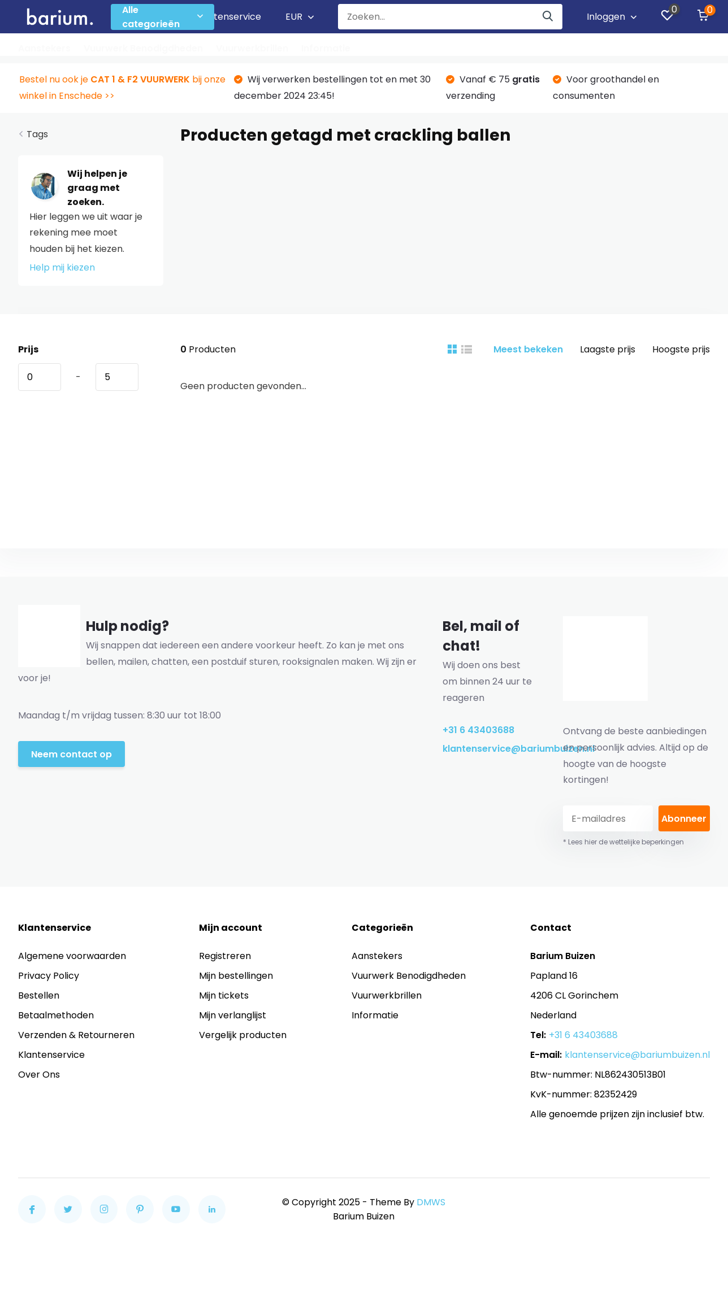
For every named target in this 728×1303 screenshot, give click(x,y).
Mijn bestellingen (236, 975)
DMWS (431, 1202)
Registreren (225, 955)
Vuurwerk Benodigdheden (143, 48)
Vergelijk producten (243, 1035)
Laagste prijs (607, 349)
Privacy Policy (48, 975)
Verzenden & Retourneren (76, 1035)
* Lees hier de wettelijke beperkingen (623, 842)
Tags (37, 134)
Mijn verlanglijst (232, 1015)
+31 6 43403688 (478, 730)
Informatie (325, 48)
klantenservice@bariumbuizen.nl (489, 748)
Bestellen (38, 995)
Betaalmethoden (56, 1015)
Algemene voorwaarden (72, 955)
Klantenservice (227, 16)
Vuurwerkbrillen (252, 48)
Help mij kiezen (62, 267)
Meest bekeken (528, 349)
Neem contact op (71, 754)
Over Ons (39, 1074)
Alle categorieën (162, 17)
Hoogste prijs (681, 349)
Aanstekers (44, 48)
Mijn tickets (224, 995)
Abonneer (684, 818)
